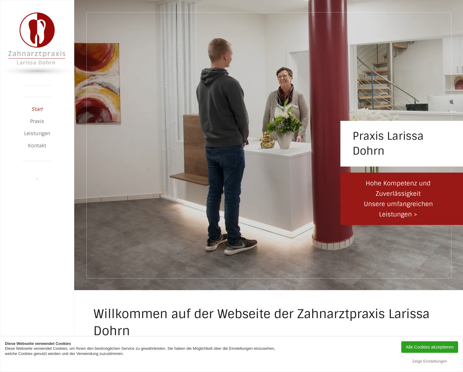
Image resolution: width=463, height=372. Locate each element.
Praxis (37, 121)
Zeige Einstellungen (429, 361)
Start (37, 109)
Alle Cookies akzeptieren (430, 347)
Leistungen (37, 133)
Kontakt (37, 145)
